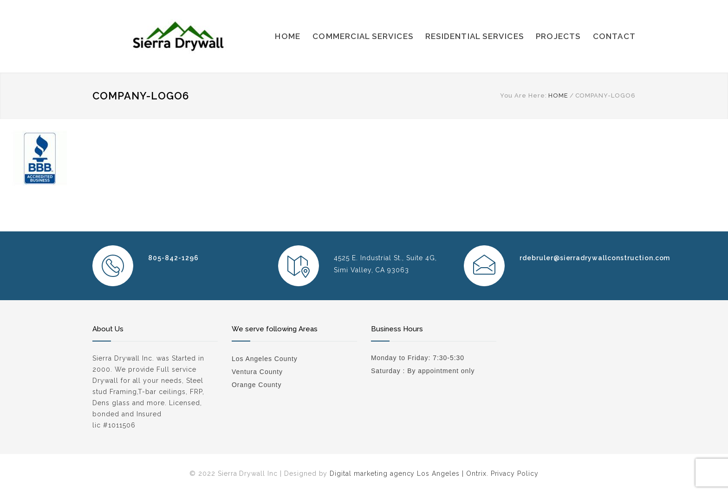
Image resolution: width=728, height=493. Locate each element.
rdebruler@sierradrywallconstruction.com (595, 258)
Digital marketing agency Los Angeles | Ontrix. (409, 473)
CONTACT (614, 36)
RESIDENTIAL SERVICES (474, 36)
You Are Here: (523, 95)
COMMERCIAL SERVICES (362, 36)
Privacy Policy (515, 473)
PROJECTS (558, 36)
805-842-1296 (173, 258)
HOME (287, 36)
